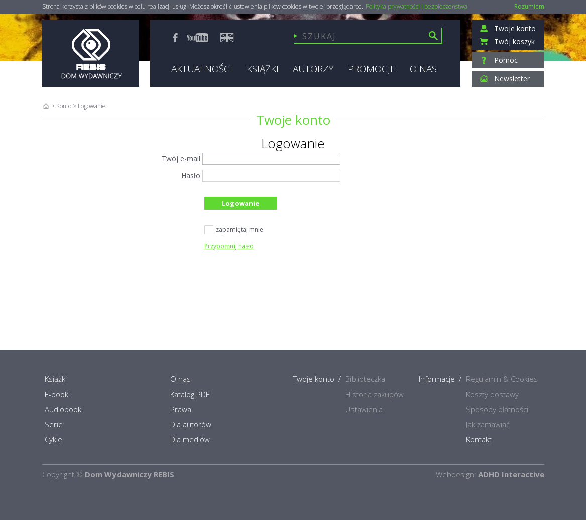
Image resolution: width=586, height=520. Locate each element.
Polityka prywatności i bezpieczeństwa (416, 7)
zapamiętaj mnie (233, 230)
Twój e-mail (181, 158)
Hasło (190, 175)
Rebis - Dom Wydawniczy (90, 53)
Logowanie (240, 203)
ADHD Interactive (511, 474)
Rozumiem (529, 6)
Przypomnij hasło (229, 246)
